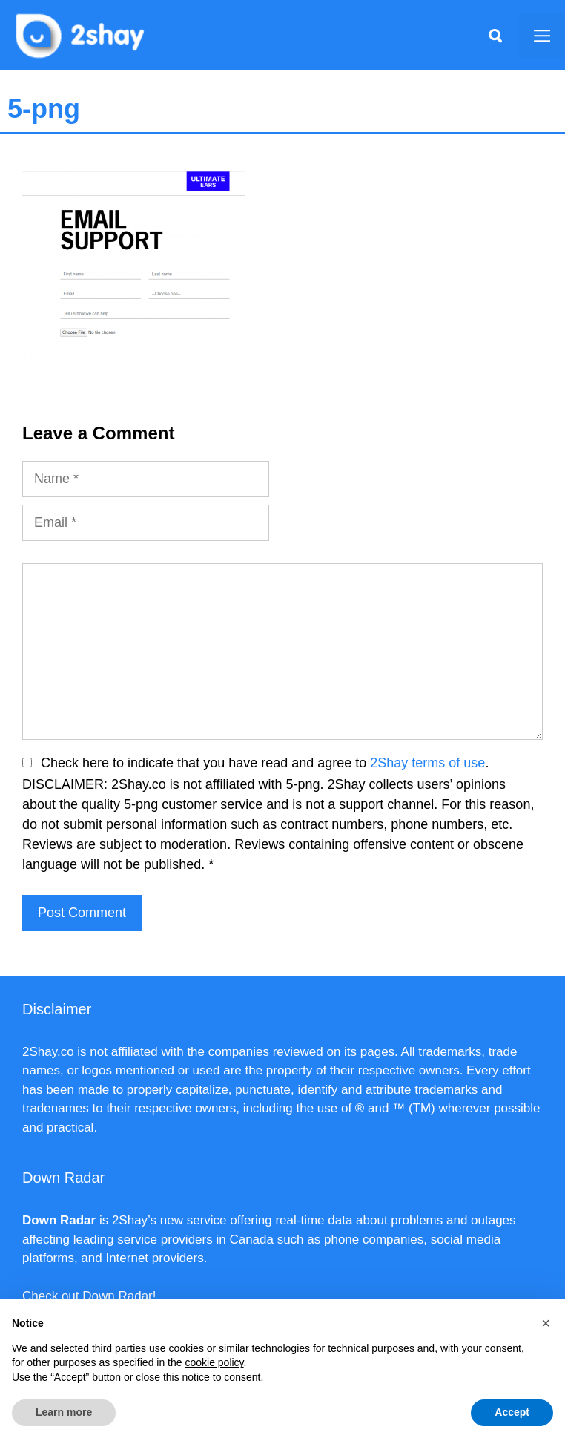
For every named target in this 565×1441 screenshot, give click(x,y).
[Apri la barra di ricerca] (495, 35)
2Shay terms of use (427, 762)
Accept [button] (512, 1412)
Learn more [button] (64, 1412)
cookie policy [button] (214, 1362)
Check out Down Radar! (89, 1296)
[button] (546, 1323)
